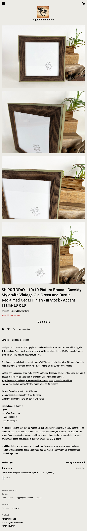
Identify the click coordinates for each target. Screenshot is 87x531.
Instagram (16, 508)
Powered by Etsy (8, 526)
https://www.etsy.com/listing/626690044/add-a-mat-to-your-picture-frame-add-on (37, 380)
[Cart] (83, 4)
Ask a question (24, 329)
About (11, 497)
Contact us (40, 497)
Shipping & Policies (20, 339)
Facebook (6, 508)
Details (5, 339)
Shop (4, 497)
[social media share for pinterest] (14, 329)
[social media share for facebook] (3, 329)
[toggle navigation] (3, 3)
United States (18, 311)
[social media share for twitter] (8, 329)
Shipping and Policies (25, 497)
